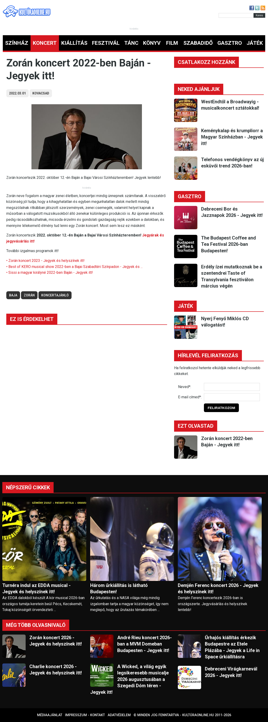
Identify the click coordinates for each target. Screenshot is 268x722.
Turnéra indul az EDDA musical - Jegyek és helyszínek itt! (36, 588)
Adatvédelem (119, 715)
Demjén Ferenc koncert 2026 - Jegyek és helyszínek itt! (218, 588)
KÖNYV (152, 43)
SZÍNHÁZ (16, 43)
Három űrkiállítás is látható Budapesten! (119, 588)
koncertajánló (55, 295)
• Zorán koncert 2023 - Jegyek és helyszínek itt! (45, 260)
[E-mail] (232, 397)
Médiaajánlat (49, 715)
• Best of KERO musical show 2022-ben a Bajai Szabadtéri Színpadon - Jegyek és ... (74, 266)
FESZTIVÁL (106, 43)
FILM (172, 43)
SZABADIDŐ (198, 43)
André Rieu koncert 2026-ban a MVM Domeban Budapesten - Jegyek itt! (144, 644)
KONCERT (45, 43)
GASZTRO (229, 43)
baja (13, 295)
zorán (29, 295)
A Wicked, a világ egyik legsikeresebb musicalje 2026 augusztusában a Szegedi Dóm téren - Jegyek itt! (129, 679)
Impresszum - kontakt (85, 715)
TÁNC (131, 43)
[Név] (232, 387)
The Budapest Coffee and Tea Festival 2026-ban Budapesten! (228, 244)
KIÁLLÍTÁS (74, 43)
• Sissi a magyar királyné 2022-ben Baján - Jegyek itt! (49, 272)
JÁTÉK (255, 43)
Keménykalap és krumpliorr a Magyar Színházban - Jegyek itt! (232, 137)
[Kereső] (236, 15)
